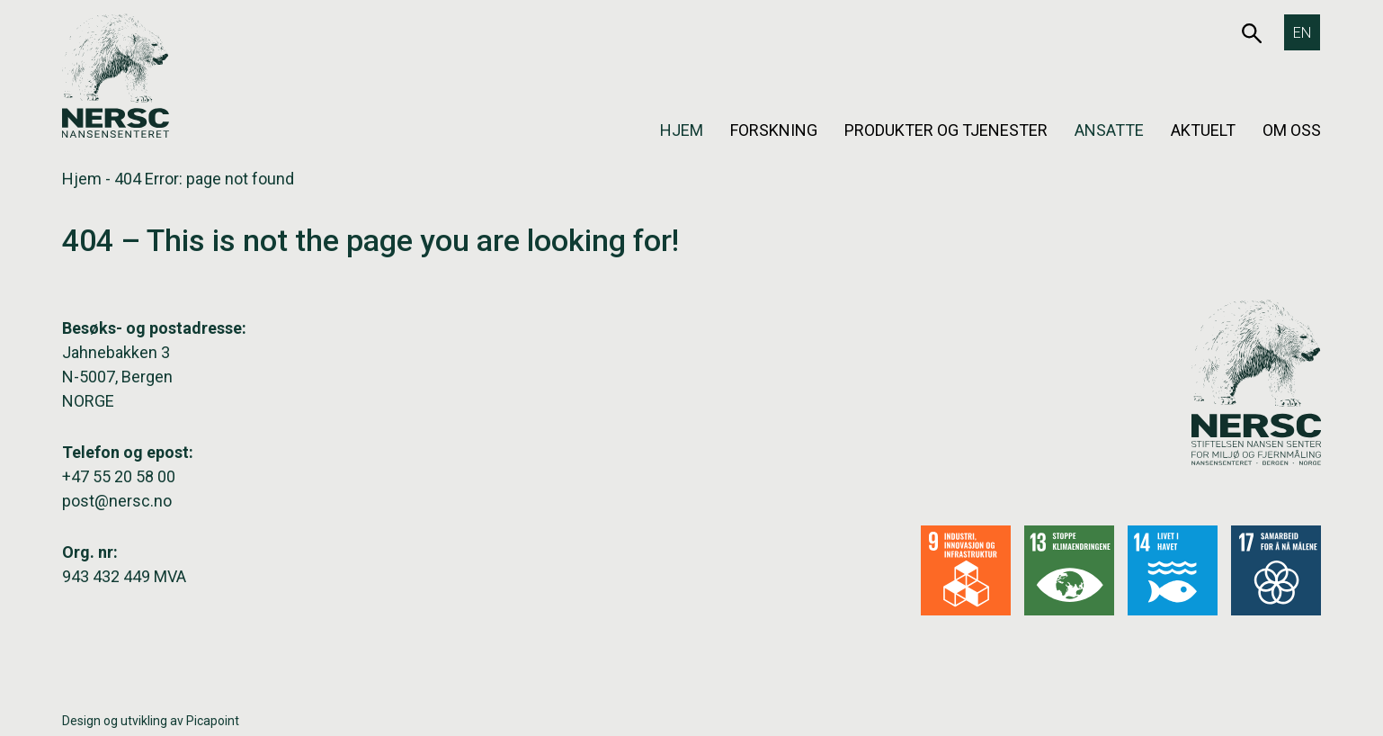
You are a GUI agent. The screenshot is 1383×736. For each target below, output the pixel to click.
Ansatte (1109, 130)
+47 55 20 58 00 (118, 476)
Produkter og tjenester (946, 130)
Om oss (1292, 130)
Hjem (681, 130)
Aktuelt (1203, 130)
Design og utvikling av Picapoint (150, 721)
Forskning (773, 130)
